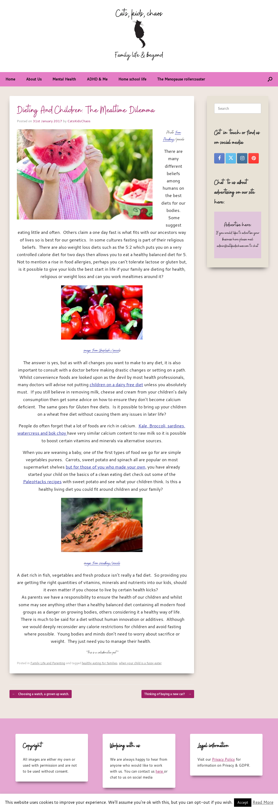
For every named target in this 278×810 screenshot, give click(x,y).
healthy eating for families (99, 663)
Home (10, 79)
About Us (34, 79)
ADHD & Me (97, 79)
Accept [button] (242, 802)
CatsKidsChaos (78, 121)
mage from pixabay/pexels (102, 563)
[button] (270, 79)
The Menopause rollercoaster (181, 79)
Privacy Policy (223, 759)
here (160, 771)
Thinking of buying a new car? (167, 694)
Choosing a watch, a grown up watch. (40, 694)
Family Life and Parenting (47, 663)
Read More (262, 802)
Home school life (132, 79)
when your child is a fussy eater (140, 663)
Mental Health (64, 79)
